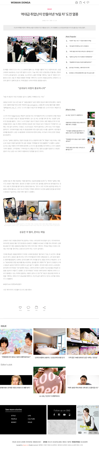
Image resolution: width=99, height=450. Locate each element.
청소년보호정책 (84, 442)
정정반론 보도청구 (37, 442)
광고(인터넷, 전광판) (57, 442)
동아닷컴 (45, 442)
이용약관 (69, 442)
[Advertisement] (28, 165)
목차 (85, 433)
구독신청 (14, 442)
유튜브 (64, 414)
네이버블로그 (69, 414)
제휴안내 (64, 442)
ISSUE (49, 9)
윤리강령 (23, 442)
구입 (95, 433)
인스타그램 (59, 414)
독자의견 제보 (29, 442)
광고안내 (19, 442)
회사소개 (50, 442)
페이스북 (54, 414)
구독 (90, 433)
